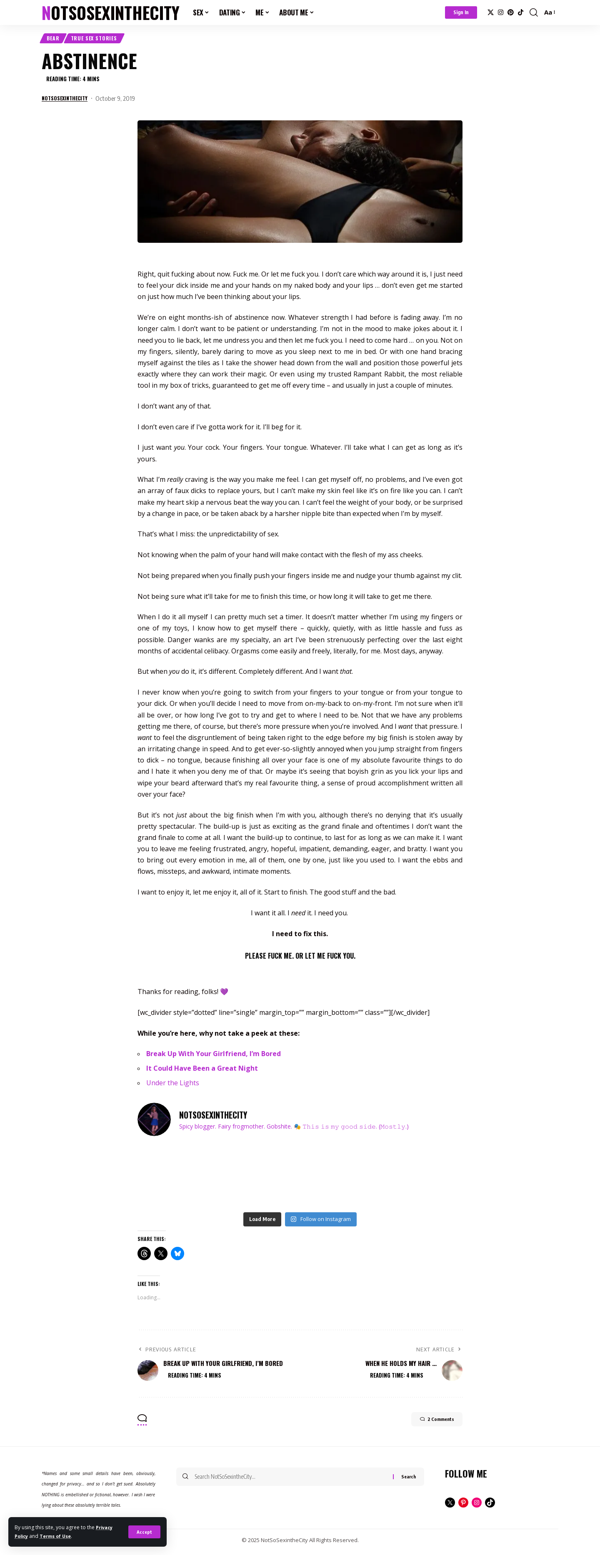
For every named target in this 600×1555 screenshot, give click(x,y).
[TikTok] (520, 12)
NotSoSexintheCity (111, 12)
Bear (56, 40)
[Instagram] (500, 12)
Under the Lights (172, 1086)
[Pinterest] (510, 12)
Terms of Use (60, 1536)
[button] (144, 1532)
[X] (490, 12)
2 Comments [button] (428, 1425)
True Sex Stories (104, 40)
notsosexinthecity (68, 102)
